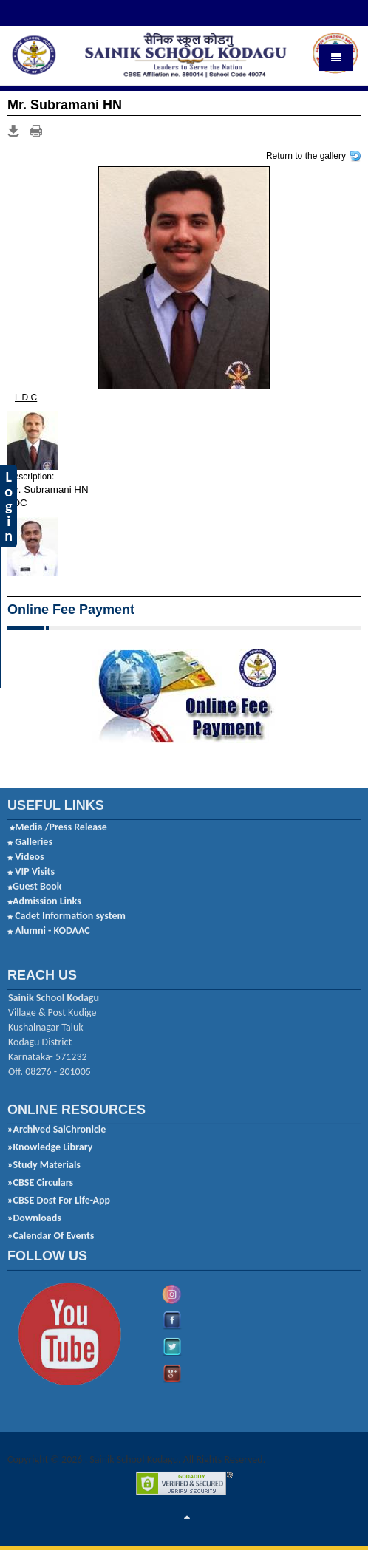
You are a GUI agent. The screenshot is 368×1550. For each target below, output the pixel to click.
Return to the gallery (306, 155)
